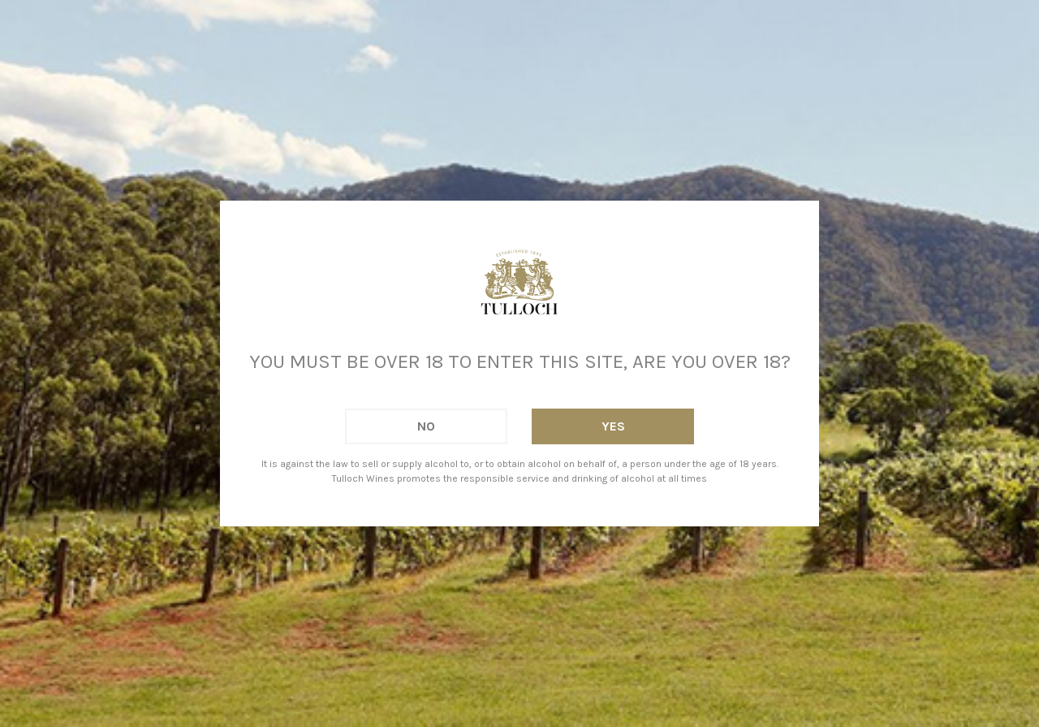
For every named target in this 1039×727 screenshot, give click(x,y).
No (426, 426)
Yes (613, 426)
